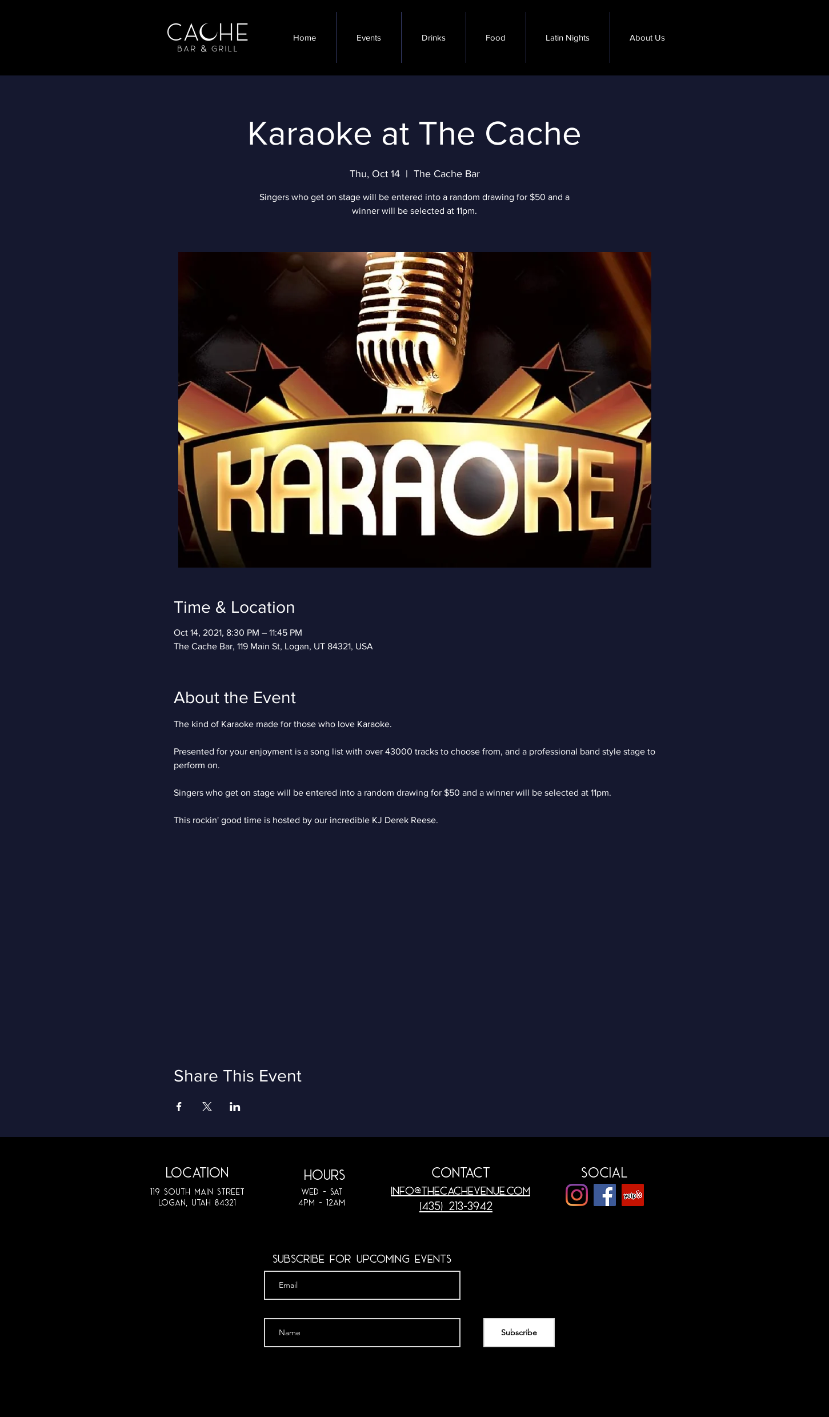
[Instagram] (577, 1195)
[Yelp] (633, 1195)
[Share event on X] (207, 1106)
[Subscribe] (519, 1332)
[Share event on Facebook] (179, 1106)
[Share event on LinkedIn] (235, 1106)
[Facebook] (605, 1195)
